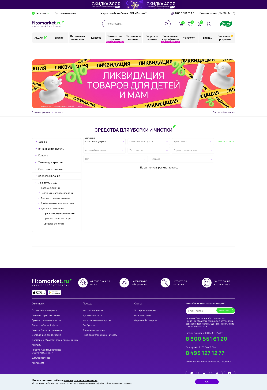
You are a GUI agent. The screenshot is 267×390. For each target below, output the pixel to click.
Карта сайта (38, 362)
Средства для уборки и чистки (59, 213)
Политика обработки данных (46, 315)
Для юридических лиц (94, 330)
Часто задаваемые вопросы (97, 320)
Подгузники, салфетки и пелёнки (57, 193)
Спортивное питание (133, 51)
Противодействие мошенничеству (100, 335)
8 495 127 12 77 (205, 353)
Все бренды (89, 325)
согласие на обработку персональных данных (209, 322)
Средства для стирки (54, 223)
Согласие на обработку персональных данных (55, 340)
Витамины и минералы (78, 51)
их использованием (85, 383)
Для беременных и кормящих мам (57, 203)
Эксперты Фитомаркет (145, 310)
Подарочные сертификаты (170, 51)
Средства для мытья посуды (57, 218)
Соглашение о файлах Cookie (46, 335)
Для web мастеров (41, 357)
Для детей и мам (47, 183)
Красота (96, 51)
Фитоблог (189, 51)
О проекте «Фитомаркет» (44, 310)
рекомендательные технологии (82, 380)
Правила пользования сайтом (46, 320)
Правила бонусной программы (47, 330)
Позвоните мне (217, 27)
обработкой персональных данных (119, 383)
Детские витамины (50, 187)
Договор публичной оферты (45, 325)
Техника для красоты (114, 51)
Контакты (36, 344)
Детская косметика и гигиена (55, 198)
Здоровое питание (152, 51)
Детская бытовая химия (52, 208)
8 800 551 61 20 (184, 27)
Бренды (207, 51)
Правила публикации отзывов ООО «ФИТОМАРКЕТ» (46, 351)
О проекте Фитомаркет (224, 112)
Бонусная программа (224, 51)
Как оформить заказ (93, 310)
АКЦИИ (39, 51)
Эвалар (59, 51)
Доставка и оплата (65, 27)
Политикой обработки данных (200, 321)
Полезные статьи (142, 315)
